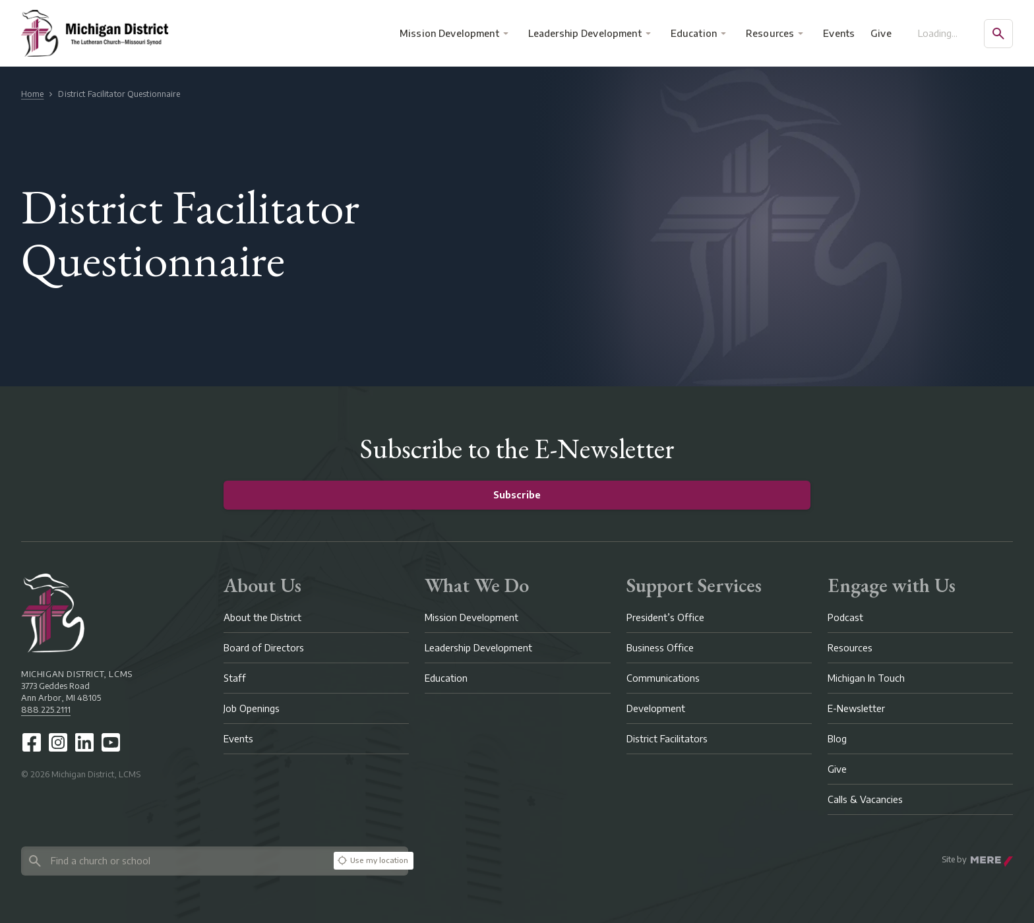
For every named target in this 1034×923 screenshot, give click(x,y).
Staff (235, 678)
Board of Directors (264, 647)
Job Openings (252, 708)
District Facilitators (667, 738)
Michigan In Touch (866, 678)
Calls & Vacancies (865, 799)
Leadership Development (585, 33)
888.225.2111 (46, 710)
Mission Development (449, 33)
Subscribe (517, 494)
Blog (837, 738)
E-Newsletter (856, 708)
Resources (770, 33)
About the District (262, 617)
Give (881, 33)
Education (694, 33)
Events (839, 33)
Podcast (845, 617)
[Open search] (998, 33)
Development (655, 708)
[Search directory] (175, 861)
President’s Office (665, 617)
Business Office (660, 647)
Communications (663, 678)
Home (32, 94)
